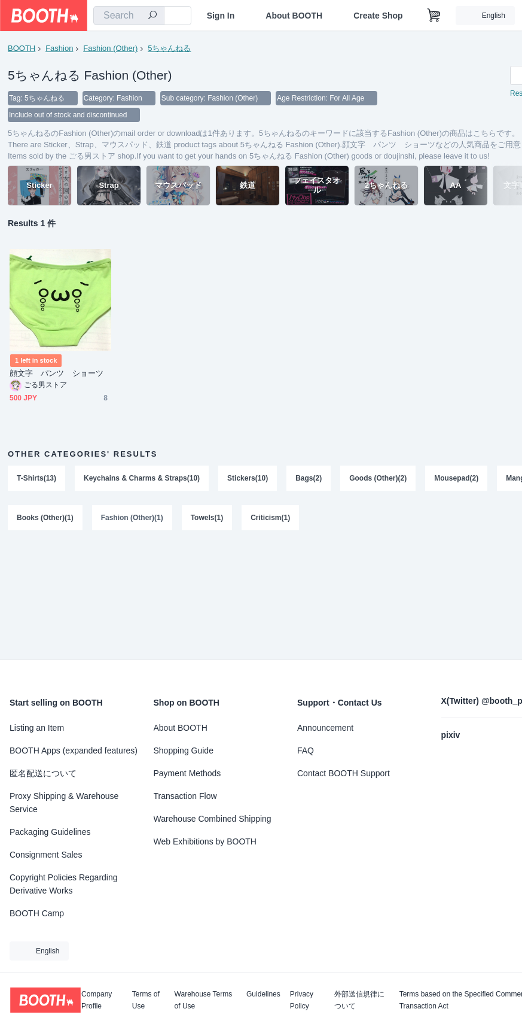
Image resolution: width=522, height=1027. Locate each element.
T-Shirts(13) (36, 478)
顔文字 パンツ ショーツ (56, 373)
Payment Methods (187, 773)
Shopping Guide (183, 750)
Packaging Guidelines (50, 832)
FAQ (305, 750)
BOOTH (21, 48)
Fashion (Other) (110, 48)
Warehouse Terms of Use (204, 1000)
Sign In (221, 15)
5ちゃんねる (169, 48)
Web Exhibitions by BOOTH (205, 841)
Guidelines (263, 994)
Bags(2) (308, 478)
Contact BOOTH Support (343, 773)
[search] (152, 16)
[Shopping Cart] (434, 15)
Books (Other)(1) (45, 518)
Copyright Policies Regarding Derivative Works (64, 884)
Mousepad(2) (456, 478)
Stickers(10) (247, 478)
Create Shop (377, 15)
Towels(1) (207, 518)
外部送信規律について (359, 1000)
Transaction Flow (185, 796)
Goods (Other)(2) (378, 478)
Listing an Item (37, 728)
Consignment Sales (46, 854)
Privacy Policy (301, 1000)
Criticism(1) (270, 518)
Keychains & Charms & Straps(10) (142, 478)
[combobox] (128, 15)
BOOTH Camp (37, 913)
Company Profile (96, 1000)
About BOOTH (293, 15)
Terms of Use (146, 1000)
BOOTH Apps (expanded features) (74, 750)
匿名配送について (43, 773)
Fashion (59, 48)
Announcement (325, 728)
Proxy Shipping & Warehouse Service (64, 802)
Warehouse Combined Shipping (212, 819)
